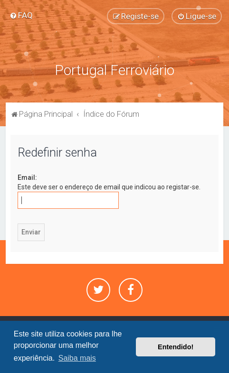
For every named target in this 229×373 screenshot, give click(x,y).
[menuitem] (21, 15)
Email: (27, 177)
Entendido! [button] (175, 347)
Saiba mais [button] (77, 358)
